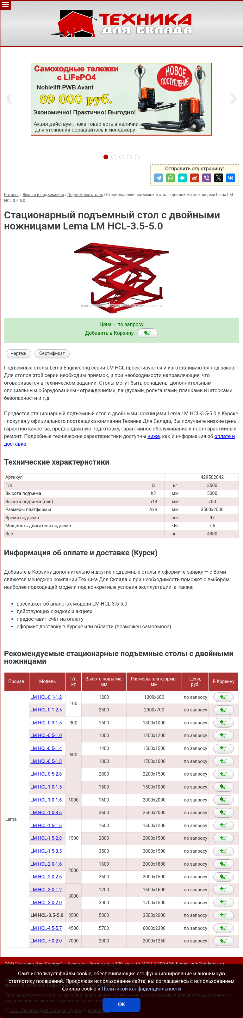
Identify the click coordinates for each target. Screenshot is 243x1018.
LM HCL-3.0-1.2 (46, 890)
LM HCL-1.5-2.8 (46, 838)
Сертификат (52, 353)
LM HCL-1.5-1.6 (46, 825)
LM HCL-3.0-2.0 (46, 902)
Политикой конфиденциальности (141, 989)
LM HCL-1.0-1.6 (46, 800)
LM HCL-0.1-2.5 (46, 710)
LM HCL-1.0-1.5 (46, 787)
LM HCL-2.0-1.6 (46, 864)
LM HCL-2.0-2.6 (46, 877)
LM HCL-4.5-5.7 (46, 928)
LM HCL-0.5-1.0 (46, 735)
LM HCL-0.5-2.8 (46, 774)
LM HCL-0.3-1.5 (46, 723)
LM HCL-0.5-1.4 (46, 748)
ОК (121, 1004)
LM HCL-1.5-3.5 (46, 851)
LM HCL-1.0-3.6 (46, 812)
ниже (153, 436)
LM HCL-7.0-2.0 (46, 941)
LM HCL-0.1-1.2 (46, 697)
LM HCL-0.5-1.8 (46, 761)
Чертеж (18, 353)
